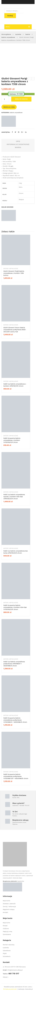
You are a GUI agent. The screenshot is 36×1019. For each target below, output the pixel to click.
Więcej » (5, 1002)
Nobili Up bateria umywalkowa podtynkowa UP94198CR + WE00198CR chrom (14, 689)
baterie (27, 34)
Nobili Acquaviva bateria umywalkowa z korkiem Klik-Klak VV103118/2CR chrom (15, 633)
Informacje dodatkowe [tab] (18, 170)
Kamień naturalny (8, 970)
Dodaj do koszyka (21, 124)
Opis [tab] (18, 167)
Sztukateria (6, 981)
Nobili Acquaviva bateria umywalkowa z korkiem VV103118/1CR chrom (11, 466)
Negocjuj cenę (9, 132)
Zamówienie (7, 959)
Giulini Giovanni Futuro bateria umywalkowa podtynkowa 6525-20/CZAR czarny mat (14, 355)
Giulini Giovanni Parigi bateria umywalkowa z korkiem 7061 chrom (29, 104)
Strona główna (6, 34)
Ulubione (6, 954)
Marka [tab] (18, 173)
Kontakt (5, 937)
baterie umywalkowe (8, 37)
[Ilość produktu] (5, 124)
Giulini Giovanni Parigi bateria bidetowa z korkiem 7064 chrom (33, 104)
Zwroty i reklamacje (9, 932)
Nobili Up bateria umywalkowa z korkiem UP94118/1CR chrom (14, 410)
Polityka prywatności (10, 1014)
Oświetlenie (6, 976)
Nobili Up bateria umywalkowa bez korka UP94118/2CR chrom (15, 577)
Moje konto (6, 926)
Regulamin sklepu (8, 934)
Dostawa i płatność (9, 929)
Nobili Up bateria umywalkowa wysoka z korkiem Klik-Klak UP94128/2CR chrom (14, 522)
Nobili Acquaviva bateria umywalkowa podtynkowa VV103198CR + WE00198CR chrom (15, 745)
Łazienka (18, 34)
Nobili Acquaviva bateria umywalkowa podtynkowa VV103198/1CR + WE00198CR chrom (15, 802)
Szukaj (10, 16)
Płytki (5, 978)
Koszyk (5, 951)
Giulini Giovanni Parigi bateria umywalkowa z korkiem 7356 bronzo (13, 298)
